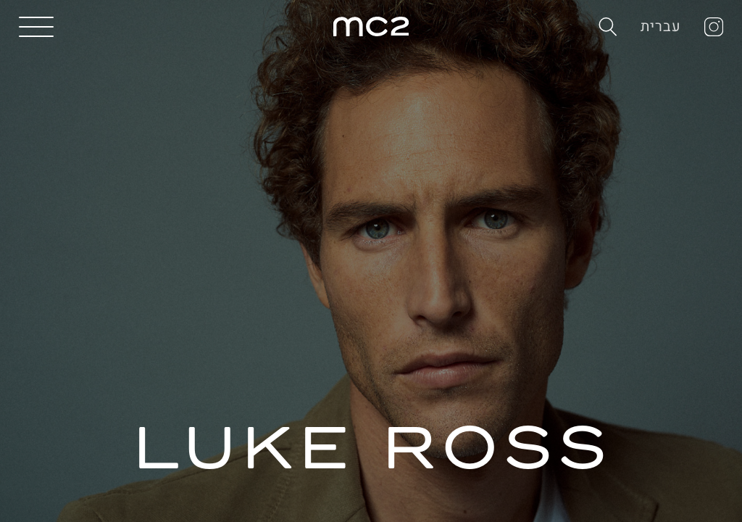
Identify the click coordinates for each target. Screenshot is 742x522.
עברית (661, 26)
